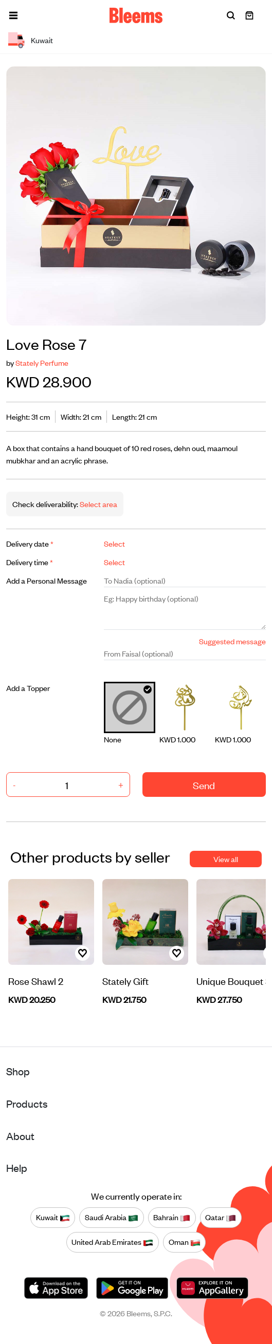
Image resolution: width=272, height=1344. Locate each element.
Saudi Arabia (111, 1217)
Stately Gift (125, 980)
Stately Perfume (41, 362)
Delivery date (29, 543)
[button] (13, 15)
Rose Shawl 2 (35, 980)
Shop (18, 1071)
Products (27, 1103)
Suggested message (232, 641)
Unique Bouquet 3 (233, 980)
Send (204, 784)
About (20, 1136)
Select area (97, 503)
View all (225, 858)
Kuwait (53, 1217)
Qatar (220, 1217)
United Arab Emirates (112, 1242)
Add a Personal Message (46, 580)
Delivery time (29, 561)
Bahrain (171, 1217)
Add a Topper (28, 687)
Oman (185, 1242)
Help (16, 1167)
